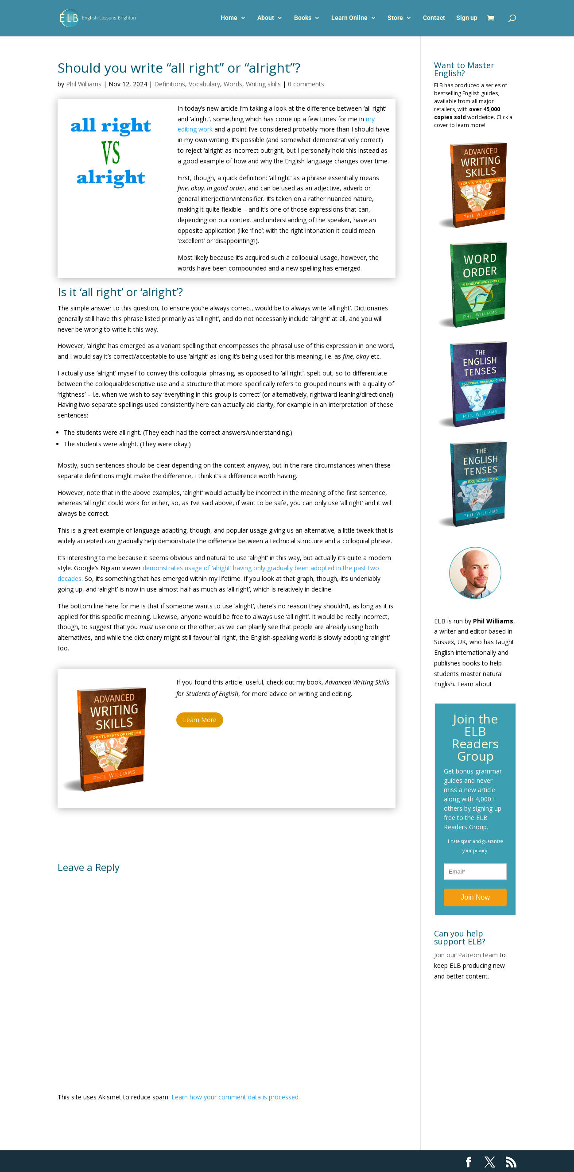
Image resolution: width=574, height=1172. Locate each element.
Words (233, 84)
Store (395, 18)
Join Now (475, 897)
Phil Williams (83, 84)
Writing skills (263, 84)
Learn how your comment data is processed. (235, 1097)
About (265, 18)
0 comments (306, 84)
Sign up (466, 18)
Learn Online (349, 18)
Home (229, 18)
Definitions (169, 84)
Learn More (200, 720)
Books (302, 18)
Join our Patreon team (466, 955)
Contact (434, 18)
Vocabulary (204, 84)
